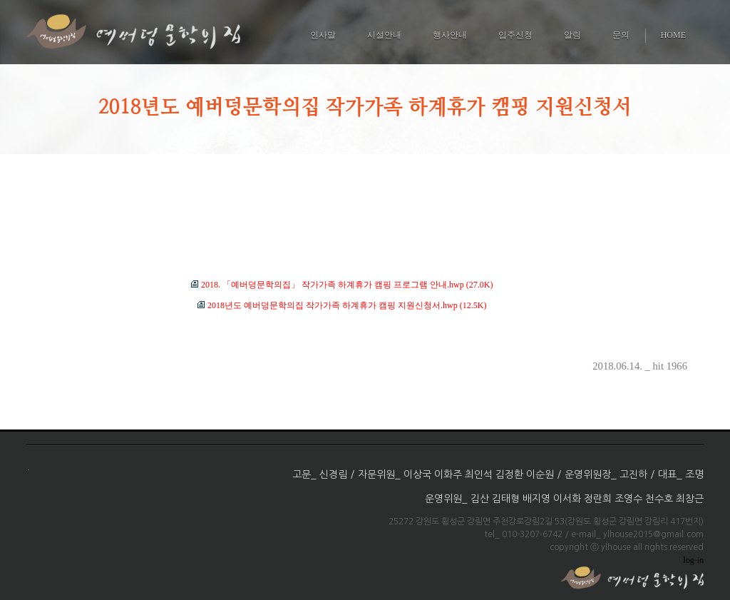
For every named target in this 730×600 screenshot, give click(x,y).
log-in (693, 560)
